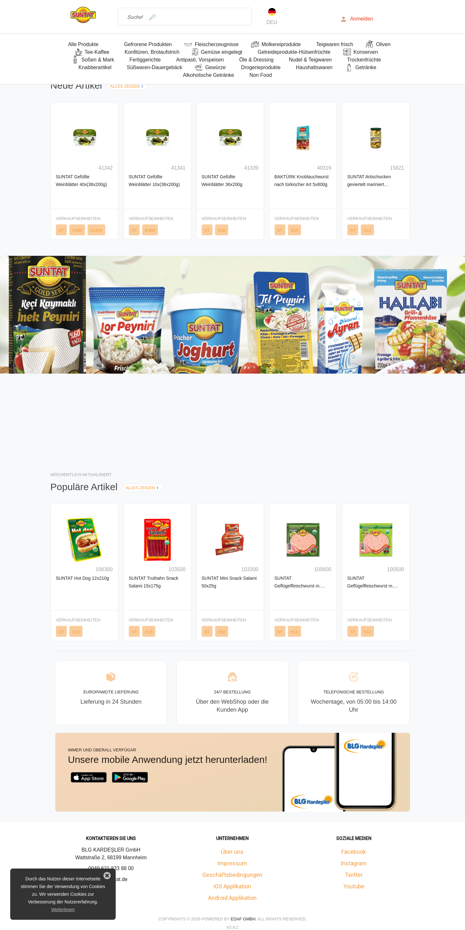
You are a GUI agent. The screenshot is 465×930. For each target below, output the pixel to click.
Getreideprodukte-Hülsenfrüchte (294, 52)
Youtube (353, 886)
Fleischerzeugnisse (216, 44)
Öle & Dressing (256, 59)
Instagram (354, 863)
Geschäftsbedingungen (232, 874)
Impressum (232, 863)
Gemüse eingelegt (221, 52)
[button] (107, 875)
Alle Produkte (83, 44)
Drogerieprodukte (261, 67)
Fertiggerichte (145, 59)
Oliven (383, 44)
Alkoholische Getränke (208, 75)
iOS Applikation (232, 886)
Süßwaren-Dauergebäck (154, 67)
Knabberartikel (95, 67)
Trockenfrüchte (364, 59)
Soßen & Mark (97, 59)
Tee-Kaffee (97, 52)
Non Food (260, 75)
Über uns (232, 851)
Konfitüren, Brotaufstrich (152, 52)
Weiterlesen (63, 909)
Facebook (353, 851)
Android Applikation (232, 897)
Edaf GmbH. (244, 919)
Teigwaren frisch (334, 44)
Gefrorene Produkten (148, 44)
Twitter (354, 874)
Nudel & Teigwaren (310, 59)
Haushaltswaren (314, 67)
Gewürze (215, 67)
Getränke (365, 67)
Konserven (365, 52)
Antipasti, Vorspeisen (200, 59)
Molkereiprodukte (281, 44)
